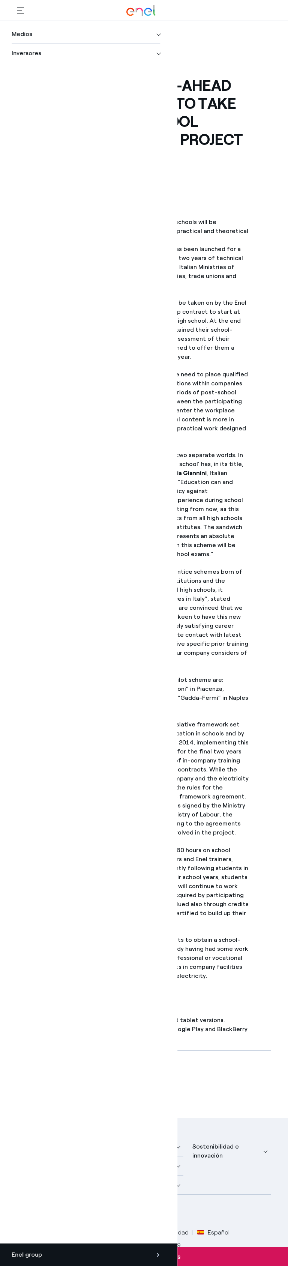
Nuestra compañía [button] (43, 1146)
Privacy (82, 1232)
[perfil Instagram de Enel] (93, 1212)
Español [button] (213, 1233)
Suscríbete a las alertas (144, 1256)
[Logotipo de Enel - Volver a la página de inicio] (141, 10)
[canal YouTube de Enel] (76, 1212)
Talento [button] (116, 1184)
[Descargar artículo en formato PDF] (84, 1083)
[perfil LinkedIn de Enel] (59, 1212)
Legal (57, 1232)
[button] (20, 11)
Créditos (29, 1232)
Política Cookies (122, 1232)
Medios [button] (115, 1146)
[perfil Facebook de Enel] (25, 1212)
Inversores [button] (32, 1184)
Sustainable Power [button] (131, 1165)
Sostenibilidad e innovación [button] (215, 1151)
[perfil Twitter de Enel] (42, 1212)
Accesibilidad (171, 1232)
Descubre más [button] (37, 1165)
